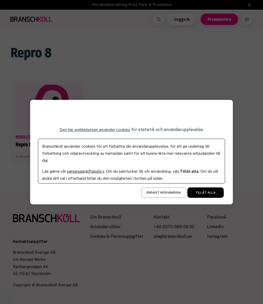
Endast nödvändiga (164, 192)
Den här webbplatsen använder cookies (95, 129)
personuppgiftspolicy (86, 171)
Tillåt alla (205, 192)
